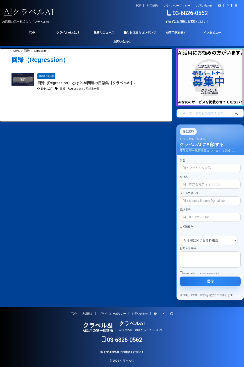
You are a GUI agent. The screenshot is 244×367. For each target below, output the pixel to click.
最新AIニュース (104, 32)
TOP (138, 5)
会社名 (210, 180)
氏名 (210, 164)
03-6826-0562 (187, 13)
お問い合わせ (204, 5)
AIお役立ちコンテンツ (140, 32)
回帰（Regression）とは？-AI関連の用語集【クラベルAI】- (86, 83)
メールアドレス (210, 197)
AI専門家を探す (176, 32)
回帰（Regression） (72, 88)
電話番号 (210, 213)
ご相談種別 (186, 226)
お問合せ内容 (210, 257)
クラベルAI (132, 323)
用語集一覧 (92, 88)
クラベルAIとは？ (68, 32)
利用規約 (152, 5)
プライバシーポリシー (176, 5)
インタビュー (212, 32)
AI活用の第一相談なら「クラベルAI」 (142, 330)
